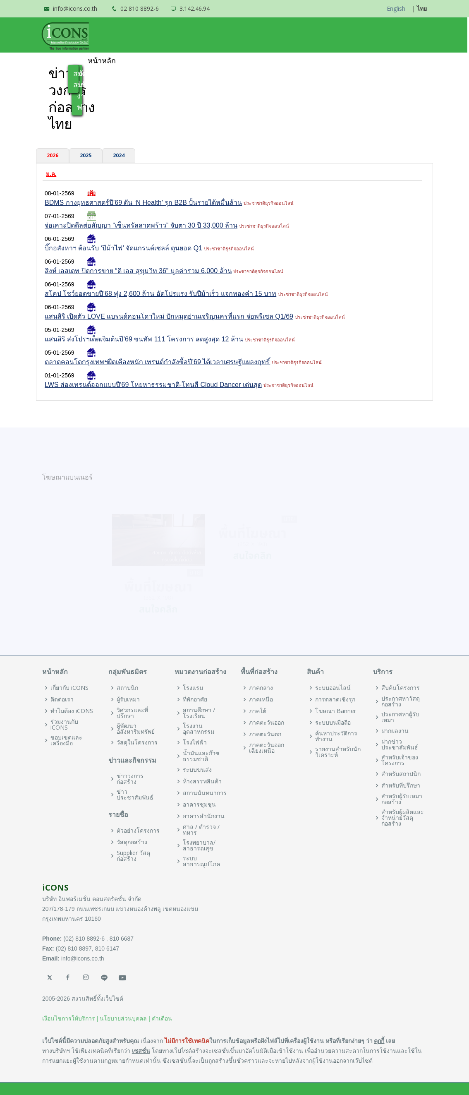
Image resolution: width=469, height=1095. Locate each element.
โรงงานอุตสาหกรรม (198, 729)
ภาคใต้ (257, 711)
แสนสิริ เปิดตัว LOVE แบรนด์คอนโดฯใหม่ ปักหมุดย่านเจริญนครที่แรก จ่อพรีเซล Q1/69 (169, 316)
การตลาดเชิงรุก (335, 699)
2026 (52, 155)
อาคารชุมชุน (199, 804)
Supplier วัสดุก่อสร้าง (133, 856)
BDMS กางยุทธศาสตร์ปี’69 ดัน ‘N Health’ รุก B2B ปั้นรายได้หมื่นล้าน (143, 202)
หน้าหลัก (103, 61)
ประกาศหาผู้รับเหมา (400, 717)
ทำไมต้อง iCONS (157, 61)
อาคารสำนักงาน (204, 816)
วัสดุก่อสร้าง (132, 842)
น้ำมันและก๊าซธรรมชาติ (201, 756)
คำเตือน (162, 1018)
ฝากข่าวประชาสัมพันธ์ (399, 744)
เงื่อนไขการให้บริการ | (70, 1018)
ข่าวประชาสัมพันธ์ (135, 794)
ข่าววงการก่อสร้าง (130, 779)
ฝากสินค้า (359, 61)
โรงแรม (193, 688)
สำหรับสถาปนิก (401, 774)
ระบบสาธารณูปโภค (201, 861)
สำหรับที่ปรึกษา (400, 785)
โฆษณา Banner (335, 711)
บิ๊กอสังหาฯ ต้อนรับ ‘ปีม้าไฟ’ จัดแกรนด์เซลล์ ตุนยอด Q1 (123, 248)
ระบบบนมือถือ (333, 722)
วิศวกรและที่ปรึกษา (132, 713)
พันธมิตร (212, 61)
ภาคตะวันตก (265, 734)
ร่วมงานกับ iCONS (64, 724)
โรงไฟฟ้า (195, 742)
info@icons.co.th (75, 8)
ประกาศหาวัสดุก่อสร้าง (400, 701)
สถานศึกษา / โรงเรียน (199, 713)
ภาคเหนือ (261, 699)
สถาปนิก (127, 688)
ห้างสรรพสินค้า (202, 781)
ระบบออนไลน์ (333, 688)
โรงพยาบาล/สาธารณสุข (199, 845)
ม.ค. (51, 174)
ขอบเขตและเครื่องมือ (66, 740)
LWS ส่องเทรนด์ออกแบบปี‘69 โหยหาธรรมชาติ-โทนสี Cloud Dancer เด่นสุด (153, 384)
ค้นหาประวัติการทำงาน (336, 736)
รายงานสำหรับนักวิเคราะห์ (338, 752)
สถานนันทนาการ (205, 793)
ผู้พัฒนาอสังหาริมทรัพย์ (136, 729)
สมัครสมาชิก (76, 78)
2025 (85, 155)
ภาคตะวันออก (266, 722)
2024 (118, 155)
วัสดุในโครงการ (137, 742)
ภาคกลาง (261, 688)
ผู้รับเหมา (128, 699)
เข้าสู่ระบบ (404, 61)
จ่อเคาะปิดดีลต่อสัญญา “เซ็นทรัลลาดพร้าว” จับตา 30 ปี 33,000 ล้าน (141, 225)
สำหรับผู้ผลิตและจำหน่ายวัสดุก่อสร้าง (402, 817)
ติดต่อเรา (62, 699)
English (396, 8)
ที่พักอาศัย (195, 699)
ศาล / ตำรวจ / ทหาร (201, 830)
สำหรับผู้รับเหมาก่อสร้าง (401, 799)
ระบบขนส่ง (197, 770)
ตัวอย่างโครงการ (138, 830)
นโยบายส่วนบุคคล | (125, 1018)
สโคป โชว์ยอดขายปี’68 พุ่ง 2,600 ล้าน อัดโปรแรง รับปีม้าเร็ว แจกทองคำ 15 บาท (160, 293)
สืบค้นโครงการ (400, 688)
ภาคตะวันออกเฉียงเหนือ (266, 748)
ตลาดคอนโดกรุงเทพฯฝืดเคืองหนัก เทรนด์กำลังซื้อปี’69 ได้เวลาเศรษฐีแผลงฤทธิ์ (157, 361)
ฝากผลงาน (395, 731)
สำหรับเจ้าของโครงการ (399, 760)
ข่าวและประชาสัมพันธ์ (284, 61)
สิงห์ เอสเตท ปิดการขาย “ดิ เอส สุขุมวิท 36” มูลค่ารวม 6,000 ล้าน (138, 270)
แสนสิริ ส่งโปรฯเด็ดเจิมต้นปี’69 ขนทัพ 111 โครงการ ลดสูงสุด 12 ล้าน (144, 339)
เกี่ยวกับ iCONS (69, 688)
